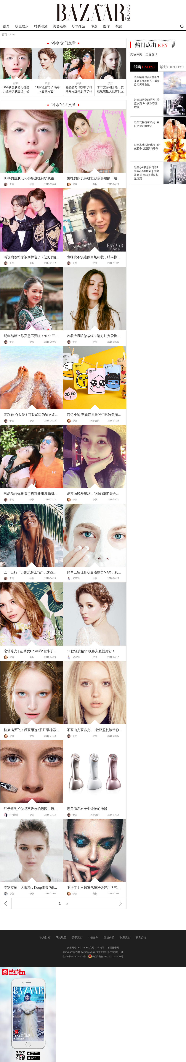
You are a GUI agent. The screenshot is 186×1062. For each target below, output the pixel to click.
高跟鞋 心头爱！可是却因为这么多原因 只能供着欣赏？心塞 (32, 415)
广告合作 (93, 937)
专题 (94, 26)
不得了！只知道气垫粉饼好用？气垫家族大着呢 (95, 887)
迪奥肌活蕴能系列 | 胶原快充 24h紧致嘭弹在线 (147, 103)
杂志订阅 (45, 937)
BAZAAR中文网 (86, 947)
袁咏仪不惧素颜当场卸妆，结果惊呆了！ (95, 257)
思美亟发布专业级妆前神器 (87, 809)
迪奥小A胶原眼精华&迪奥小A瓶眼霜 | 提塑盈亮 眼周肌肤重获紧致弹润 (146, 173)
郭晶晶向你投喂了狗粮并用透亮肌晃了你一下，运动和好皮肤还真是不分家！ (78, 90)
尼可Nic (73, 578)
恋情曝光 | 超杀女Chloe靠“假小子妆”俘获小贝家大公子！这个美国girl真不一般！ (32, 651)
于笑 (9, 184)
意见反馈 (141, 937)
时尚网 (100, 947)
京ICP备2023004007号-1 (75, 956)
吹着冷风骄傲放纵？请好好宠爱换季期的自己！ (95, 336)
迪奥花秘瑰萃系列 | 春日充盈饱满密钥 (147, 124)
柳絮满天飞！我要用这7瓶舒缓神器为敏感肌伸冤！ (32, 730)
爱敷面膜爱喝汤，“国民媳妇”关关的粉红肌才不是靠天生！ (95, 493)
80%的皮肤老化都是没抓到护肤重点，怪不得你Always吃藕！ (16, 90)
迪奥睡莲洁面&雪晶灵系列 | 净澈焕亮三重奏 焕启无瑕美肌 (147, 81)
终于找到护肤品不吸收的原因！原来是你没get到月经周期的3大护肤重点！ (32, 809)
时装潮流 (40, 26)
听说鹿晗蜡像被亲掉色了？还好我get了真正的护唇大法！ (32, 257)
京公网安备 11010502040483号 (105, 956)
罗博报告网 (113, 947)
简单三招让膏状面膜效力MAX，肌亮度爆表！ (95, 572)
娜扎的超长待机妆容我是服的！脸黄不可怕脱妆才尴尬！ (95, 178)
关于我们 (77, 937)
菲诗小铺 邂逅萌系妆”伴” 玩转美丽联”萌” (95, 415)
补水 (12, 34)
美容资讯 (94, 420)
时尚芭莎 (11, 815)
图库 (106, 26)
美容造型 (59, 26)
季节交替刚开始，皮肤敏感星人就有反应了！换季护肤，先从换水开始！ (110, 90)
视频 (119, 26)
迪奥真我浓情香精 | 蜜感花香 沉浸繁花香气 (147, 146)
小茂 (9, 894)
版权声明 (109, 937)
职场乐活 (78, 26)
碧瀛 (72, 184)
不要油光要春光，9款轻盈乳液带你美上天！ (95, 730)
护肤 (16, 83)
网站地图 (61, 937)
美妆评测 (136, 54)
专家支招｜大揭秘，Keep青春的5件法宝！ (32, 887)
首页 (6, 26)
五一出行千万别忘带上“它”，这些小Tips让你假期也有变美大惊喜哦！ (32, 572)
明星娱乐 (21, 26)
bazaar (93, 12)
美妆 (95, 184)
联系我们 (125, 937)
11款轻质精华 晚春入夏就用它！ (47, 89)
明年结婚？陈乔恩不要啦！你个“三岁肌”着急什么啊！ (32, 336)
